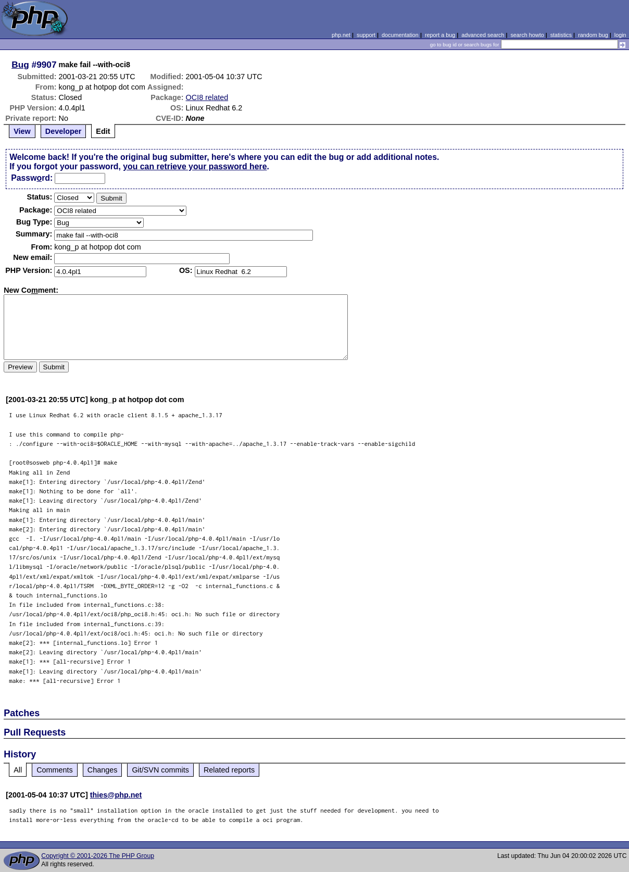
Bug (20, 64)
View (22, 131)
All (18, 770)
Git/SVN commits (160, 770)
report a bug (440, 35)
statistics (561, 35)
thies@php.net (116, 795)
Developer (63, 131)
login (620, 35)
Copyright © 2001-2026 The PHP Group (97, 855)
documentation (400, 35)
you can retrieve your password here (195, 166)
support (366, 35)
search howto (527, 35)
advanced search (482, 35)
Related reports (229, 770)
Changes (102, 770)
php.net (341, 35)
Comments (54, 770)
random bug (593, 35)
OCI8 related (207, 97)
